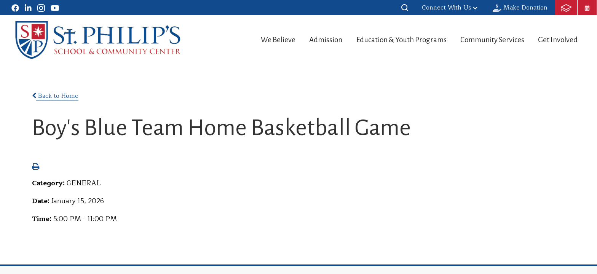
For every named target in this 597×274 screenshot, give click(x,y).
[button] (404, 7)
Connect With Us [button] (449, 7)
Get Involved (559, 40)
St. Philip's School (98, 40)
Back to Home (55, 96)
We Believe (258, 40)
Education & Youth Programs (392, 40)
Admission (311, 40)
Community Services (488, 40)
